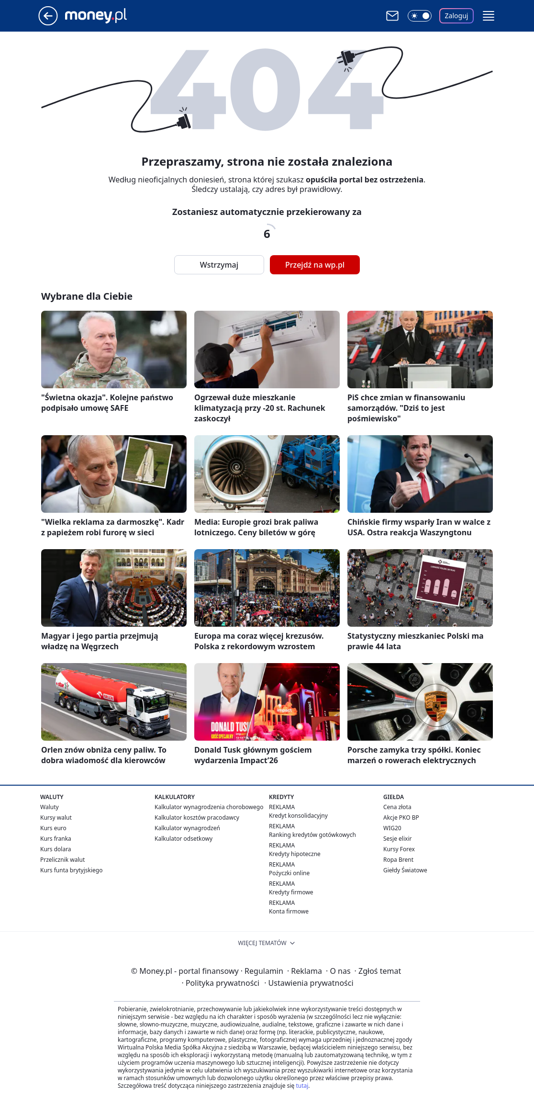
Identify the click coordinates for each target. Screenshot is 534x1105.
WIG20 (392, 828)
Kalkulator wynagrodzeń (187, 828)
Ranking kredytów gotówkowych (312, 835)
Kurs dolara (55, 849)
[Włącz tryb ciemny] (420, 16)
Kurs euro (53, 828)
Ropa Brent (398, 860)
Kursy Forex (399, 849)
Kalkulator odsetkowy (183, 838)
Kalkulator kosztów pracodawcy (197, 817)
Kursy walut (56, 817)
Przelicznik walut (62, 860)
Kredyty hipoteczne (295, 854)
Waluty (49, 807)
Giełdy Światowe (405, 870)
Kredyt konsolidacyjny (298, 816)
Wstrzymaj (219, 264)
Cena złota (397, 807)
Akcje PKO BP (401, 817)
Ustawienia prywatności (308, 983)
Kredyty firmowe (291, 892)
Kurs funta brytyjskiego (71, 870)
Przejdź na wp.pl (315, 264)
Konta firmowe (289, 911)
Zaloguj (456, 15)
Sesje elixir (397, 838)
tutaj (302, 1086)
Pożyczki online (289, 873)
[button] (488, 15)
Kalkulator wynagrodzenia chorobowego (209, 807)
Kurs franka (55, 838)
